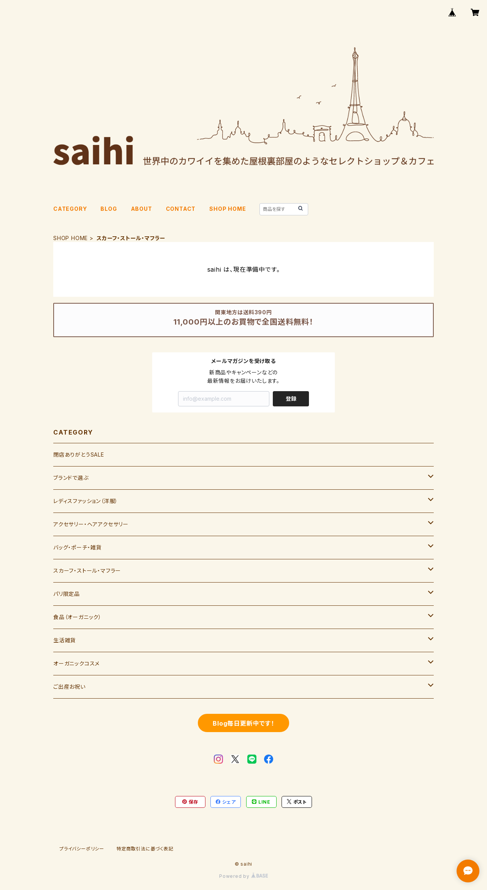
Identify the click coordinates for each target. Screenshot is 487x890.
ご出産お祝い (69, 686)
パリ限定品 (66, 594)
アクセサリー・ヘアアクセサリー (91, 524)
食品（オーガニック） (77, 617)
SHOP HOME (227, 208)
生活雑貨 (64, 640)
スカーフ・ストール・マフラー (87, 570)
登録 (291, 398)
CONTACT (181, 208)
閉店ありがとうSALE (78, 454)
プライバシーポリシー (81, 849)
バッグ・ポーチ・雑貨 (77, 547)
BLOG (108, 208)
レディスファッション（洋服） (85, 501)
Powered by (243, 876)
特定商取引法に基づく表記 (144, 849)
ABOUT (141, 208)
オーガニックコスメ (76, 663)
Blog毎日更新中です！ (243, 723)
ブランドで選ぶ (71, 477)
